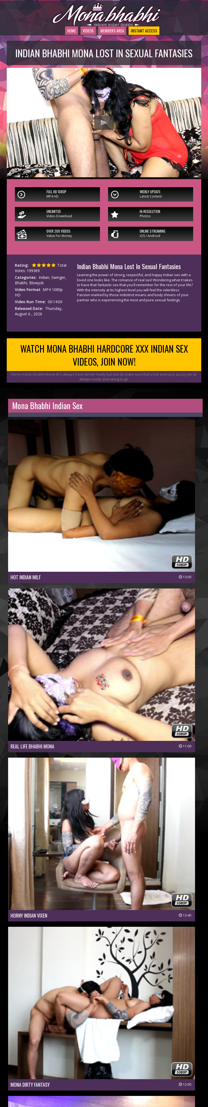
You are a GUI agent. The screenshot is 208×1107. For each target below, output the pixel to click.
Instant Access (146, 46)
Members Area (107, 46)
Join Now (65, 1066)
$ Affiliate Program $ (166, 1066)
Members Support (128, 1066)
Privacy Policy (86, 1074)
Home (57, 46)
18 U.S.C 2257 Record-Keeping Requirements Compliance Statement (105, 1082)
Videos (77, 46)
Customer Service (92, 1066)
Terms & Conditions (119, 1074)
